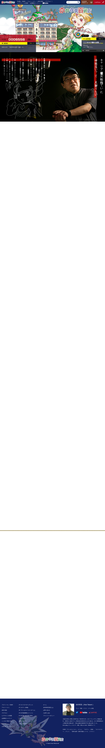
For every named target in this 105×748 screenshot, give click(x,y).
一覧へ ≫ (31, 43)
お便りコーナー (23, 721)
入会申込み (97, 2)
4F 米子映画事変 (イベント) (26, 713)
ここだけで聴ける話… (7, 721)
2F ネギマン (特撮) (23, 707)
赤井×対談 (40, 1)
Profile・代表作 (21, 1)
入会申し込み (46, 713)
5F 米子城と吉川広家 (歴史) (26, 715)
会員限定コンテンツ (35, 3)
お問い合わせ (46, 710)
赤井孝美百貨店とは (85, 2)
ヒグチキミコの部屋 (22, 3)
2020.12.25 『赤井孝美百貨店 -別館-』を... (13, 47)
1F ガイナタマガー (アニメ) (26, 704)
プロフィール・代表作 (7, 704)
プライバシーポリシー (48, 715)
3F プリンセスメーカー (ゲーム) (27, 710)
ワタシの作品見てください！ (26, 723)
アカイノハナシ (31, 1)
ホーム (45, 704)
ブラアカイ (48, 1)
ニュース (4, 723)
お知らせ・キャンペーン (8, 726)
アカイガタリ (22, 718)
